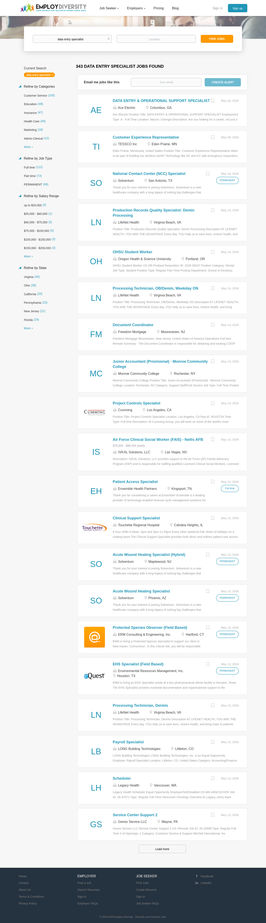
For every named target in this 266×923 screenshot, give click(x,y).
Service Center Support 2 (135, 815)
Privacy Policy (28, 903)
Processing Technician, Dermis (140, 705)
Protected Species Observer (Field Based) (150, 628)
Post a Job (84, 883)
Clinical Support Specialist (136, 518)
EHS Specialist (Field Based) (138, 664)
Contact (24, 883)
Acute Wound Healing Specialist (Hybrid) (149, 555)
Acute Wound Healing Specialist (141, 591)
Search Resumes (89, 889)
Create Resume (146, 889)
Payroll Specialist (128, 742)
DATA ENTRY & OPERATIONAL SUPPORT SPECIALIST (161, 101)
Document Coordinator (133, 325)
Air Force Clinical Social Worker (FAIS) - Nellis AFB (158, 440)
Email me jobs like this (102, 82)
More (27, 147)
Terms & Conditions (31, 896)
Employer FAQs (88, 903)
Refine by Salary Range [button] (41, 196)
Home (22, 876)
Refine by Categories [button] (39, 86)
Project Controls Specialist (136, 403)
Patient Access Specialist (135, 482)
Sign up (238, 8)
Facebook (207, 876)
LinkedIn (206, 883)
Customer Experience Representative (146, 137)
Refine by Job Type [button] (37, 158)
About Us (25, 889)
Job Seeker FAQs (147, 903)
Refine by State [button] (35, 268)
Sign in (218, 8)
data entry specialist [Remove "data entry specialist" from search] (38, 75)
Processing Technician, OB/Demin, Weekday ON (155, 288)
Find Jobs (217, 39)
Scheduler (122, 778)
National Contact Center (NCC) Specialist (149, 174)
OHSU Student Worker (133, 252)
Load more (162, 849)
